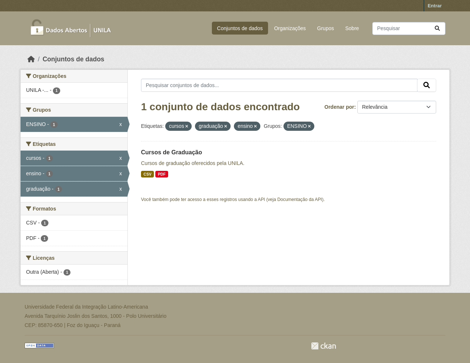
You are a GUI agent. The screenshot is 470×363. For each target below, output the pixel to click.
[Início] (31, 59)
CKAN (323, 346)
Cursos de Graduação (171, 152)
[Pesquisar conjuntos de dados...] (408, 28)
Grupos (325, 28)
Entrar (435, 5)
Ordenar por (339, 107)
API (261, 199)
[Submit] (437, 28)
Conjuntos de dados (240, 28)
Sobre (352, 28)
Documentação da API (299, 199)
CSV (148, 174)
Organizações (290, 28)
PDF (162, 174)
